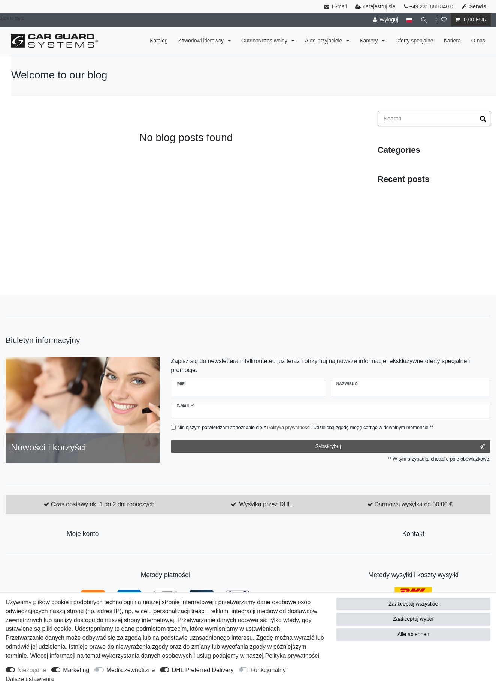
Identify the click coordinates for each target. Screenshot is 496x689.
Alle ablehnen (413, 634)
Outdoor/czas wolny (265, 41)
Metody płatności (165, 575)
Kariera (452, 41)
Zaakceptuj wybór (413, 619)
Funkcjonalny (268, 670)
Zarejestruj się (375, 6)
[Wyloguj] (385, 19)
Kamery (369, 41)
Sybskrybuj (400, 446)
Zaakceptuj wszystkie (413, 604)
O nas (478, 41)
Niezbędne (32, 670)
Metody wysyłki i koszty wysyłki (413, 575)
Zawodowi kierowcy (201, 41)
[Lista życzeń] (441, 19)
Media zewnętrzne (130, 670)
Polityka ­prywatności (292, 656)
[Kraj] (409, 19)
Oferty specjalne (414, 41)
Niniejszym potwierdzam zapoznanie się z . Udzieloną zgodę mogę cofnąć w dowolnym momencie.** (305, 427)
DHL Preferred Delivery (202, 670)
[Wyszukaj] (423, 19)
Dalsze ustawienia (30, 679)
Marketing (76, 670)
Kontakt (413, 533)
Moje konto (83, 533)
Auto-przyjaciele (324, 41)
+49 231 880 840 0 (428, 6)
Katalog (158, 41)
